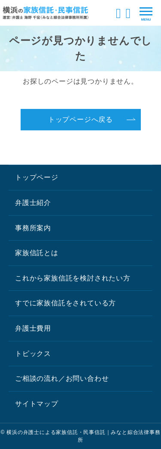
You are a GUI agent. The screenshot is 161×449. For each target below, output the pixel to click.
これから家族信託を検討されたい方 (73, 278)
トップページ (36, 177)
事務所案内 (33, 228)
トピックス (33, 353)
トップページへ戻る (80, 119)
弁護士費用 (33, 328)
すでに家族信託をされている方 (65, 303)
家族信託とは (36, 252)
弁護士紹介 (33, 202)
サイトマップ (36, 403)
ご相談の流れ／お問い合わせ (62, 378)
